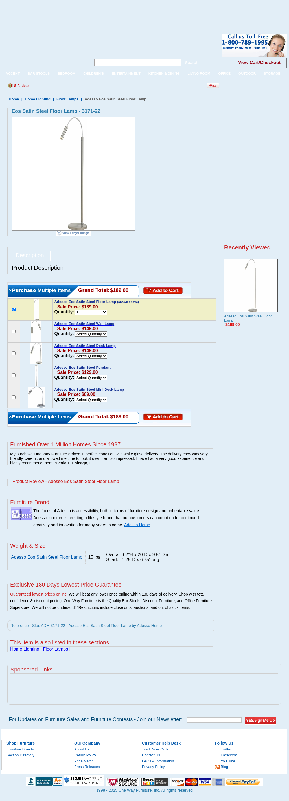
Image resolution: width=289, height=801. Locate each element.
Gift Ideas (21, 85)
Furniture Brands (20, 749)
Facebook (229, 755)
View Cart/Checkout (259, 62)
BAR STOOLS (39, 74)
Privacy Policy (153, 767)
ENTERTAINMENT (126, 74)
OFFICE (224, 74)
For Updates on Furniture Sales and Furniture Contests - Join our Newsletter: (95, 719)
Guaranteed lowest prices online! (39, 594)
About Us (81, 749)
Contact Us (151, 755)
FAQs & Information (158, 761)
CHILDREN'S (93, 74)
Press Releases (87, 767)
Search (191, 62)
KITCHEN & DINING (164, 74)
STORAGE (272, 74)
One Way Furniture (43, 50)
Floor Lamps (67, 99)
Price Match (84, 761)
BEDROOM (66, 74)
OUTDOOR (247, 74)
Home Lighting (38, 99)
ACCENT (13, 74)
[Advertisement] (102, 12)
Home (14, 99)
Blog (224, 767)
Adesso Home (137, 525)
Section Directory (20, 755)
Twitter (226, 749)
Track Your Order (156, 749)
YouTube (228, 761)
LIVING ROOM (198, 74)
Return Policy (85, 755)
